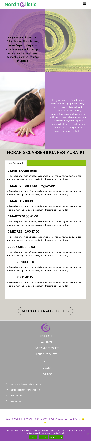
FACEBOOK (47, 373)
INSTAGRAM (47, 367)
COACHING (17, 419)
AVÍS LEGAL (46, 342)
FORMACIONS (40, 419)
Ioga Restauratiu (16, 163)
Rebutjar (43, 437)
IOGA (7, 419)
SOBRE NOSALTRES (58, 419)
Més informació (56, 437)
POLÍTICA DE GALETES (46, 354)
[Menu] (84, 3)
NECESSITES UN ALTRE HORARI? (45, 311)
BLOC (46, 361)
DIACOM (28, 419)
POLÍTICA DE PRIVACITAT (47, 348)
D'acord (33, 437)
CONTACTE (75, 419)
